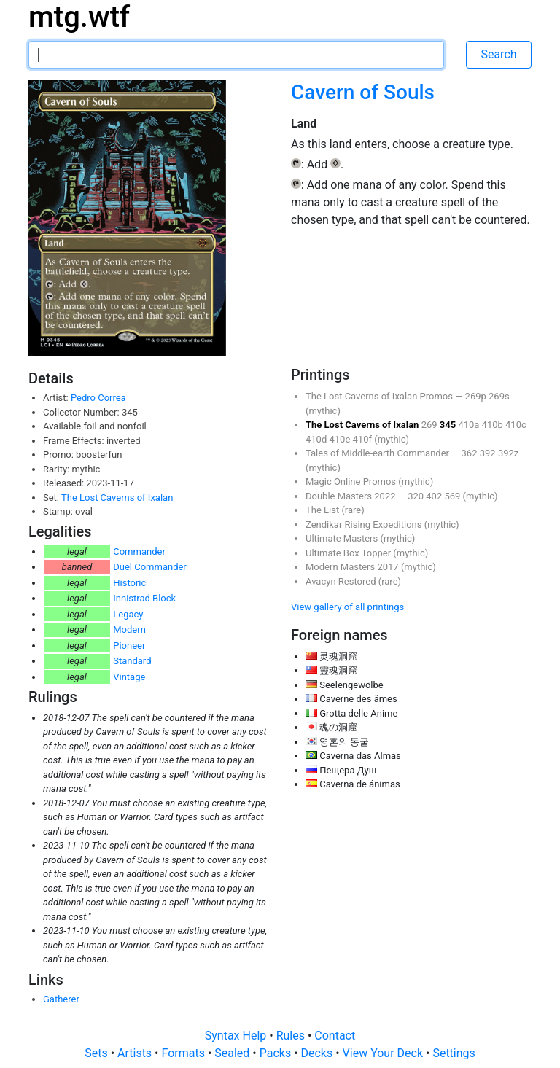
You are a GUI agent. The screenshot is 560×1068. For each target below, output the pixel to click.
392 (489, 453)
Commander (139, 551)
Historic (129, 582)
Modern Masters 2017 (353, 566)
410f (364, 439)
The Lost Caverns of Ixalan (117, 497)
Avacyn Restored (342, 581)
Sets (97, 1053)
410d (317, 439)
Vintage (129, 676)
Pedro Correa (98, 397)
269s (499, 396)
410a (469, 424)
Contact (334, 1035)
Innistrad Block (144, 598)
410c (515, 424)
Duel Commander (150, 566)
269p (477, 396)
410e (340, 439)
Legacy (128, 614)
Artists (136, 1053)
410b (493, 424)
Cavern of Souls (363, 92)
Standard (132, 660)
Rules (292, 1035)
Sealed (233, 1053)
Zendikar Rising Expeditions (365, 524)
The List (323, 509)
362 (471, 453)
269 (430, 424)
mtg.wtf (79, 17)
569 (453, 496)
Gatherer (61, 999)
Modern (129, 629)
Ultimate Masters (343, 538)
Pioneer (129, 645)
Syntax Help (237, 1035)
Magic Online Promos (352, 481)
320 (417, 496)
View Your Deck (384, 1053)
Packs (277, 1053)
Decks (318, 1053)
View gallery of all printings (347, 606)
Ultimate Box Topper (349, 552)
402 (435, 496)
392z (508, 453)
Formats (184, 1053)
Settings (453, 1053)
